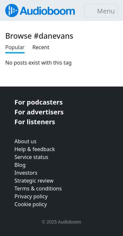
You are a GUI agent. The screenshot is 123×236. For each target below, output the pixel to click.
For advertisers (39, 112)
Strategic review (33, 180)
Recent (40, 47)
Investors (25, 172)
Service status (31, 157)
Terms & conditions (38, 188)
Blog (20, 164)
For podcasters (38, 102)
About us (25, 141)
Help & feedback (34, 149)
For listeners (34, 121)
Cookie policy (30, 204)
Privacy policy (31, 196)
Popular (15, 47)
